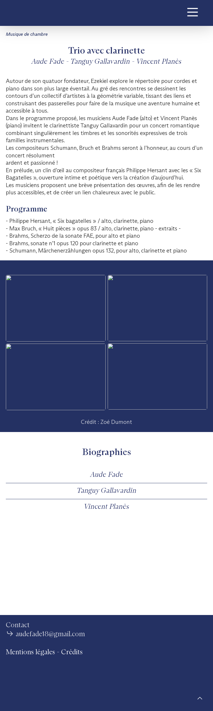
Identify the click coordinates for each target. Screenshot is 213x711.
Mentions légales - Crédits (44, 652)
